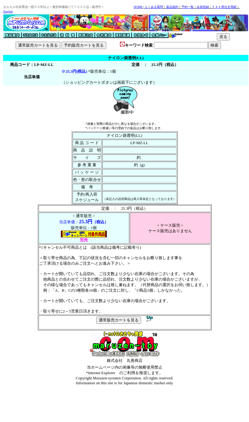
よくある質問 (154, 7)
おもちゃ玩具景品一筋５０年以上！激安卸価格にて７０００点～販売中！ (53, 7)
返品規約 (172, 7)
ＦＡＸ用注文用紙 (224, 7)
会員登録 (203, 7)
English (8, 11)
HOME (138, 7)
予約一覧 (187, 7)
